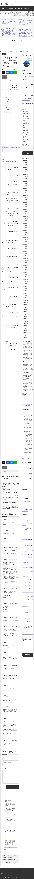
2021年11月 (25, 258)
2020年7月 (25, 286)
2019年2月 (25, 316)
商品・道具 (25, 113)
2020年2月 (25, 295)
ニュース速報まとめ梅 (27, 596)
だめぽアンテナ (26, 582)
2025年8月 (25, 180)
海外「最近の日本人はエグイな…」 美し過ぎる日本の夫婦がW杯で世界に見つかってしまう (25, 33)
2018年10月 (25, 323)
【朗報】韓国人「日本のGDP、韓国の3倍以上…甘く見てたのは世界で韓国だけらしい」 (25, 30)
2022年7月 (25, 244)
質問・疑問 (25, 130)
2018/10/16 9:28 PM (13, 530)
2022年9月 (25, 241)
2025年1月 (25, 192)
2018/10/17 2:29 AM (13, 642)
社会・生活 (25, 132)
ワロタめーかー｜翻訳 (27, 634)
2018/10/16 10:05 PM (13, 538)
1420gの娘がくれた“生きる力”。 (23, 19)
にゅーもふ (25, 606)
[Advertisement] (17, 44)
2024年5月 (25, 206)
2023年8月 (25, 222)
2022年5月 (25, 248)
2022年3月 (25, 251)
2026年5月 (25, 164)
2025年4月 (25, 187)
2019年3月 (25, 314)
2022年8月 (25, 243)
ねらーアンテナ (26, 615)
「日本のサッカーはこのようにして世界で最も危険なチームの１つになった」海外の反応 (10, 485)
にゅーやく (25, 609)
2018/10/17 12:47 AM (13, 617)
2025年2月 (25, 190)
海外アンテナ (25, 532)
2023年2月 (25, 232)
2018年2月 (25, 337)
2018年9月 (25, 325)
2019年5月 (25, 311)
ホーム (17, 1)
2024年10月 (25, 197)
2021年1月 (25, 276)
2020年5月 (25, 290)
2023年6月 (25, 225)
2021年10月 (25, 260)
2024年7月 (25, 202)
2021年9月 (25, 262)
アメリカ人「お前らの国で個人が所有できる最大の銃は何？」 (28, 435)
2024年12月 (25, 194)
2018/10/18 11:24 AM (13, 718)
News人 (24, 517)
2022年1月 (25, 255)
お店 (24, 125)
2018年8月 (25, 327)
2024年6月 (25, 204)
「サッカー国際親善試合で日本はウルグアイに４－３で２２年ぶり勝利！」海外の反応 (10, 861)
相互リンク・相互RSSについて (24, 9)
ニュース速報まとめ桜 (27, 599)
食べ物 (24, 136)
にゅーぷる (25, 602)
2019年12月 (25, 299)
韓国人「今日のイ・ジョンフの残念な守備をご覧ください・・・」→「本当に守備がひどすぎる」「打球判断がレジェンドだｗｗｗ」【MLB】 (25, 24)
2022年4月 (25, 250)
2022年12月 (25, 236)
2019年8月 (25, 306)
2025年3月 (25, 188)
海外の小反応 (25, 465)
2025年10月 (25, 176)
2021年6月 (25, 267)
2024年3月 (25, 209)
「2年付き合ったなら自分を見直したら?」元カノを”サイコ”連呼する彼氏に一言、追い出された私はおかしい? (10, 837)
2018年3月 (25, 335)
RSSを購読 (23, 1)
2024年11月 (25, 195)
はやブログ (25, 492)
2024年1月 (25, 213)
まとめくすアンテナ (27, 618)
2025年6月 (25, 183)
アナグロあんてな (26, 520)
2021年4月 (25, 271)
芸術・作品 (25, 116)
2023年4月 (25, 229)
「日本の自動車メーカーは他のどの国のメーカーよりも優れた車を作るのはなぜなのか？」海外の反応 (10, 507)
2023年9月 (25, 220)
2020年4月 (25, 292)
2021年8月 (25, 264)
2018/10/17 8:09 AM (13, 665)
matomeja (24, 514)
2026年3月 (25, 167)
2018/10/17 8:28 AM (13, 675)
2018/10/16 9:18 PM (13, 519)
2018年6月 (25, 330)
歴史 (5, 471)
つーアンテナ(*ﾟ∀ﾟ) (26, 585)
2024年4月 (25, 208)
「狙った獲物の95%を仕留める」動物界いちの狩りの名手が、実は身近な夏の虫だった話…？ (8, 34)
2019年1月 (25, 318)
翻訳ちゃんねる (26, 482)
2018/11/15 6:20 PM (13, 740)
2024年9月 (25, 199)
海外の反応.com (26, 536)
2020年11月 (25, 279)
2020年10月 (25, 281)
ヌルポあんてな (26, 612)
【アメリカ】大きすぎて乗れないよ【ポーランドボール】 (10, 831)
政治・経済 (25, 122)
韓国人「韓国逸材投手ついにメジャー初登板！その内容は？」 (10, 820)
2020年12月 (25, 278)
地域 (24, 120)
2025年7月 (25, 181)
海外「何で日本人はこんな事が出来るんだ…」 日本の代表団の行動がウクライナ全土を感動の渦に (28, 447)
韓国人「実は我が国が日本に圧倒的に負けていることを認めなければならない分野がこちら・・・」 (28, 440)
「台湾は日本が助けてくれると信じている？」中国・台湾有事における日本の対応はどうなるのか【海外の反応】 (8, 31)
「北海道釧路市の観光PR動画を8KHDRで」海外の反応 (11, 856)
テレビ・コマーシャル (27, 118)
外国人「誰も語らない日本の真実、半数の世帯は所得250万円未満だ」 (8, 22)
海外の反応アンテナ (27, 542)
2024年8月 (25, 201)
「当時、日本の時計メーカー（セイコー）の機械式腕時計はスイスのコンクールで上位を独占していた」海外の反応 (10, 491)
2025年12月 (25, 173)
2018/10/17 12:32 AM (13, 603)
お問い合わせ (10, 8)
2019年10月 (25, 302)
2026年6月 (25, 162)
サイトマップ (30, 1)
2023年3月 (25, 230)
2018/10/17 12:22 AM (13, 588)
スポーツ (25, 134)
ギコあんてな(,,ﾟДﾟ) (26, 579)
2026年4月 (25, 166)
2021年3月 (25, 272)
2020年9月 (25, 283)
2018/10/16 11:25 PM (13, 559)
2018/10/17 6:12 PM (13, 706)
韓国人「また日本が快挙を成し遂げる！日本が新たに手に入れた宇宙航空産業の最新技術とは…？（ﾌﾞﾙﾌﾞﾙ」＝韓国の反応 (10, 825)
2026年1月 (25, 171)
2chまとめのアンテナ (27, 501)
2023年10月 (25, 218)
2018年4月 (25, 334)
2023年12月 (25, 215)
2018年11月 (25, 321)
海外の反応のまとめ (27, 554)
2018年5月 (25, 332)
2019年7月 (25, 307)
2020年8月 (25, 285)
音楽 (24, 127)
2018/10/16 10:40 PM (13, 547)
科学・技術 (25, 111)
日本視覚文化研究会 (27, 588)
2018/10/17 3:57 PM (13, 685)
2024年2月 (25, 211)
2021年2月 (25, 274)
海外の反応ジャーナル (9, 4)
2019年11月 (25, 300)
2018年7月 (25, 328)
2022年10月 (25, 239)
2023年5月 (25, 227)
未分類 (24, 141)
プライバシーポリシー (17, 9)
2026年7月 (25, 160)
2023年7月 (25, 223)
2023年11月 (25, 216)
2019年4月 (25, 313)
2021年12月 (25, 257)
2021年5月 (25, 269)
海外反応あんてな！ (27, 576)
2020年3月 (25, 293)
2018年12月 (25, 320)
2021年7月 (25, 265)
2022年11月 (25, 237)
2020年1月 (25, 297)
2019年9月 (25, 304)
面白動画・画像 (26, 123)
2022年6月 (25, 246)
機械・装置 (25, 129)
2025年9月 (25, 178)
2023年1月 (25, 234)
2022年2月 (25, 253)
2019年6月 (25, 309)
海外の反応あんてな (27, 539)
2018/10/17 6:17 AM (13, 652)
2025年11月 (25, 174)
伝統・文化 (25, 137)
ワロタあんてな (26, 630)
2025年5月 (25, 185)
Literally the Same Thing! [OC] (10, 147)
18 (8, 471)
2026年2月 (25, 169)
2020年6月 (25, 288)
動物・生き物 (26, 139)
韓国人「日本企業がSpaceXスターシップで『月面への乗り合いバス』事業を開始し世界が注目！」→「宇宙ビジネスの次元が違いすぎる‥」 (10, 842)
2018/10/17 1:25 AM (13, 626)
